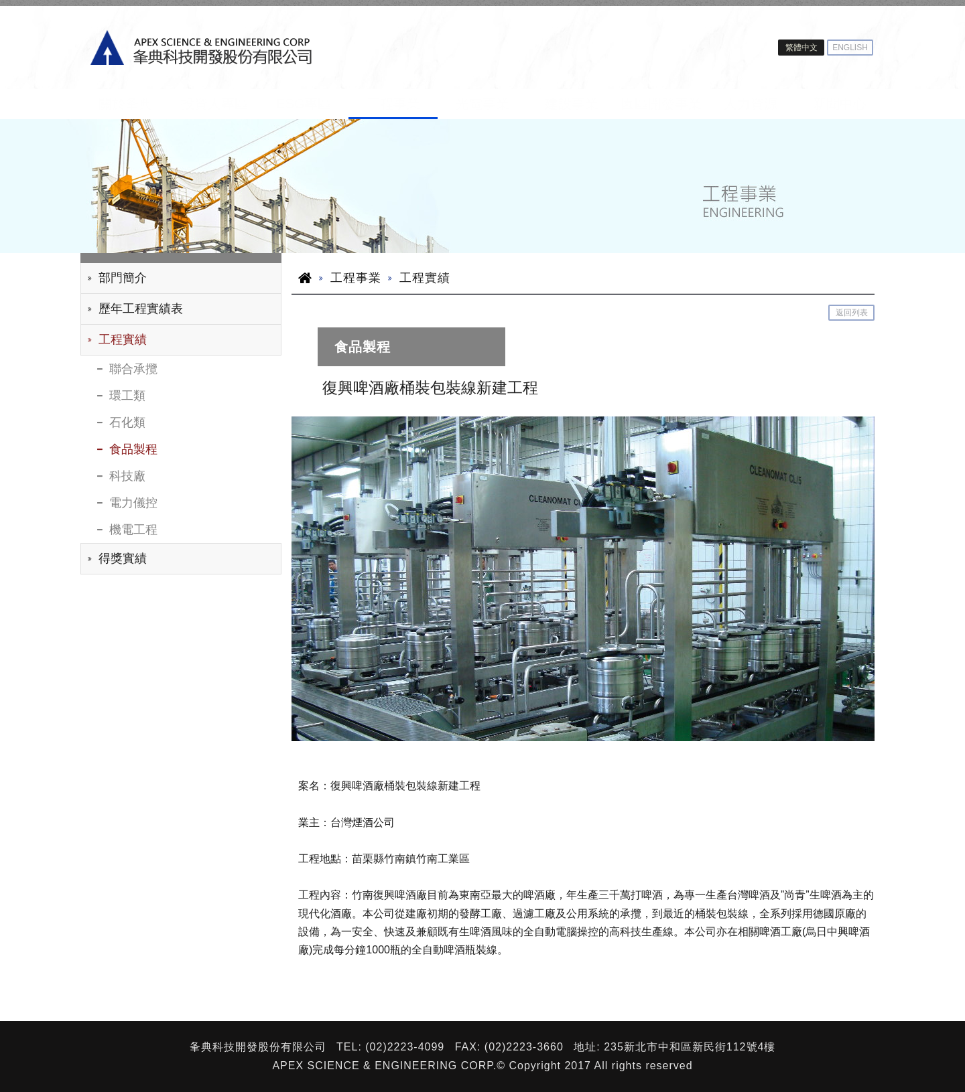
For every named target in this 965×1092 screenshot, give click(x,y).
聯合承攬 (133, 369)
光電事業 (482, 103)
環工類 (127, 395)
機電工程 (133, 529)
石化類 (127, 422)
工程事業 (393, 103)
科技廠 (127, 476)
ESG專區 (303, 103)
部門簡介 (123, 278)
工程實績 (123, 339)
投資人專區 (214, 103)
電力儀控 (133, 503)
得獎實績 (123, 558)
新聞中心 (839, 103)
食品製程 (133, 449)
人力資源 (750, 103)
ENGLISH (850, 47)
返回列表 (852, 312)
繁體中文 (801, 47)
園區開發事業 (661, 103)
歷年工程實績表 (141, 308)
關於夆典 (125, 103)
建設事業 (571, 103)
